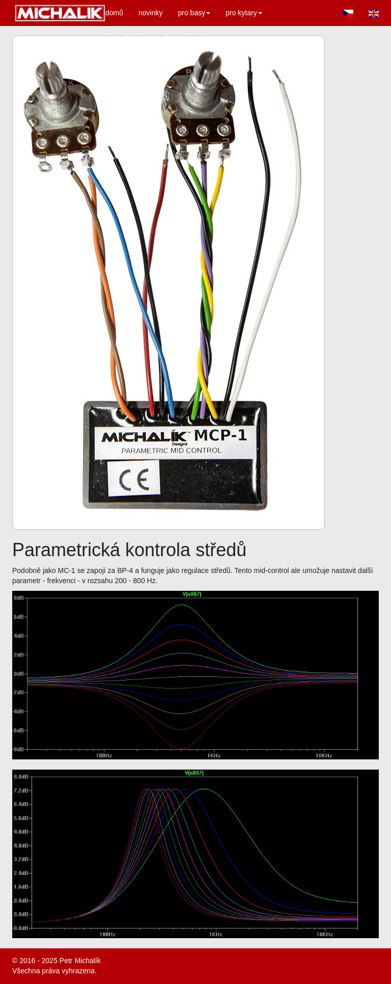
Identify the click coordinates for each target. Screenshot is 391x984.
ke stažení (121, 38)
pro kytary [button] (244, 13)
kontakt (196, 38)
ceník (161, 38)
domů (114, 13)
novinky (150, 13)
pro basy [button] (194, 13)
